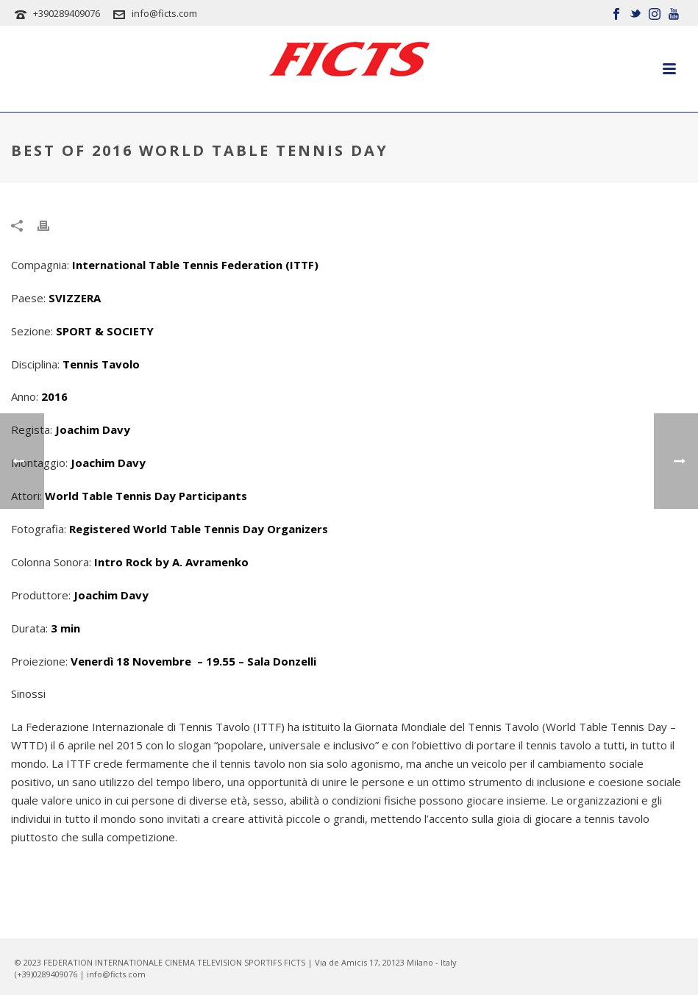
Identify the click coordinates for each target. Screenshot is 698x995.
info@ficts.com (164, 13)
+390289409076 (66, 13)
